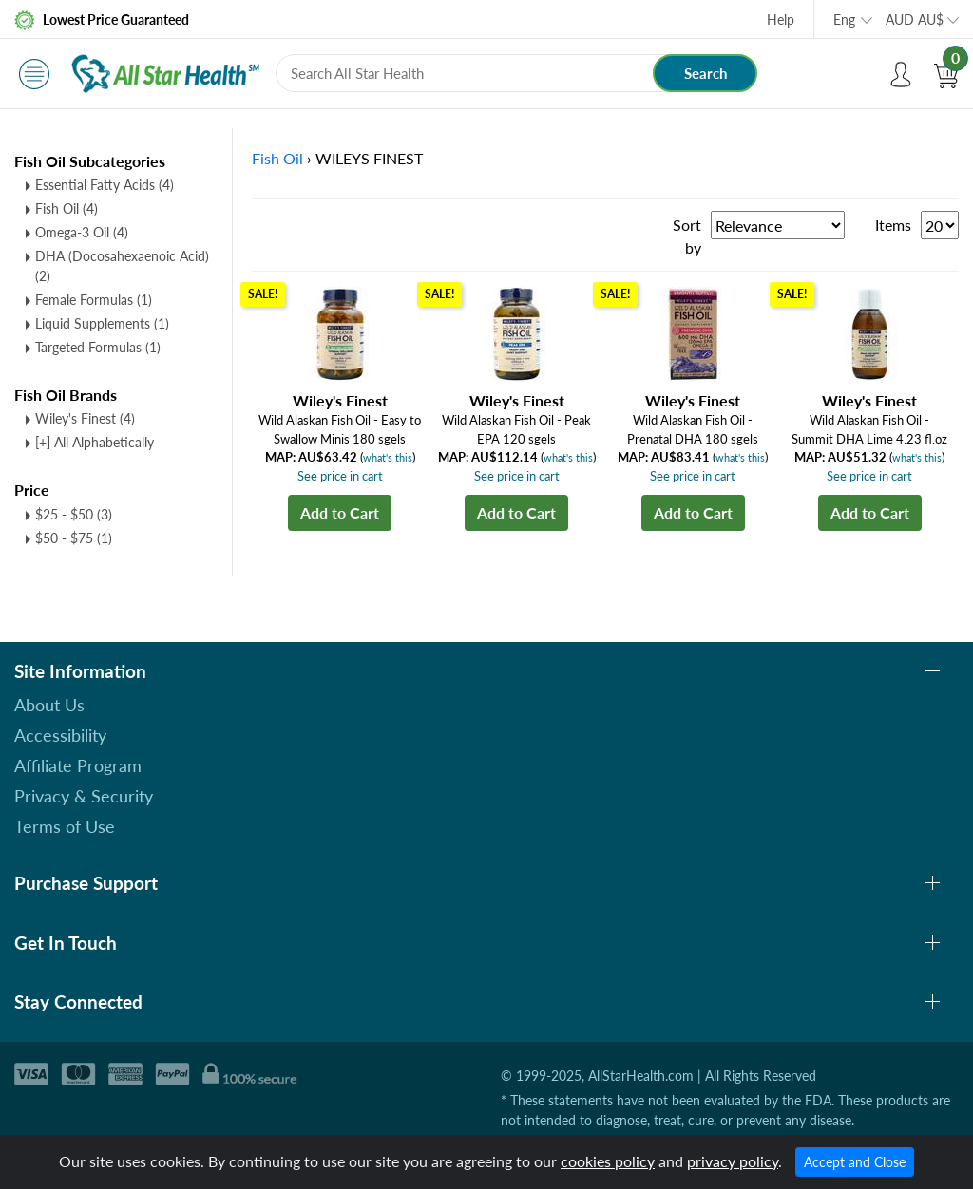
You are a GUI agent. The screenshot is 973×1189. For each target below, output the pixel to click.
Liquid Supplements (102, 323)
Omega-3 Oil (81, 232)
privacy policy (732, 1161)
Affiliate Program (78, 765)
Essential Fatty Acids (104, 185)
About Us (49, 704)
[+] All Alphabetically (94, 442)
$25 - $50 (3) (73, 514)
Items (893, 225)
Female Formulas (93, 300)
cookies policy (608, 1161)
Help (780, 19)
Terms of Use (64, 826)
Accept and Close (855, 1162)
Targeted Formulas (98, 347)
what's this (387, 457)
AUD (915, 19)
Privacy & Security (83, 795)
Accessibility (60, 735)
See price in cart (340, 475)
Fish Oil (66, 208)
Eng (844, 19)
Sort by (687, 236)
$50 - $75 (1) (73, 538)
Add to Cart (339, 512)
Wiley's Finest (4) (85, 418)
